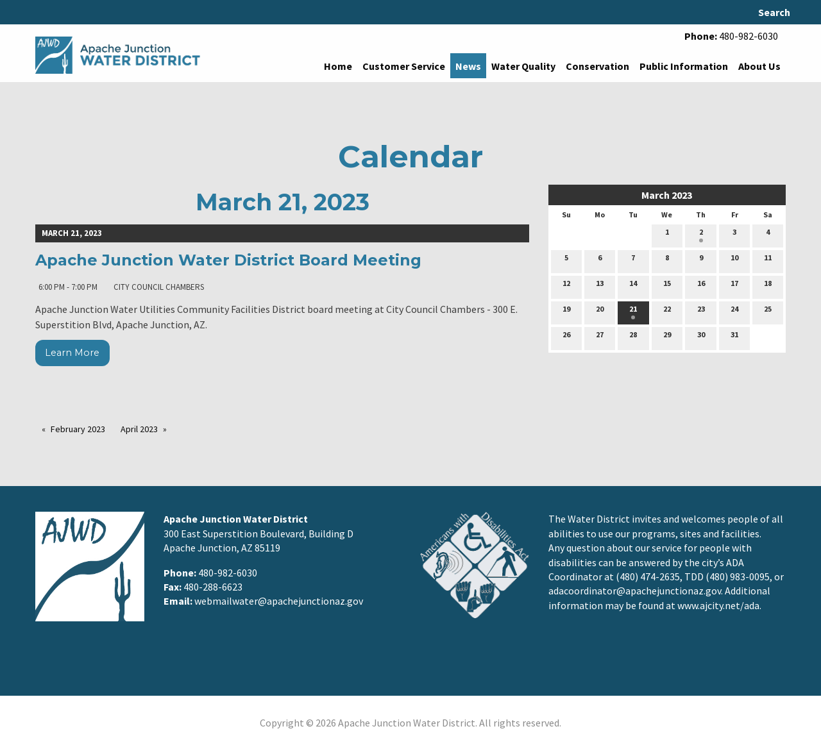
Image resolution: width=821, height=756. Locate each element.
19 (566, 311)
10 (734, 260)
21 (633, 311)
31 (734, 337)
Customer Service (403, 66)
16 (701, 286)
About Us (759, 66)
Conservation (597, 66)
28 (633, 337)
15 (667, 286)
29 (667, 337)
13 (600, 286)
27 (600, 337)
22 (667, 311)
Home (338, 66)
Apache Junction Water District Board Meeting (228, 260)
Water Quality (523, 66)
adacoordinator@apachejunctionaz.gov (634, 590)
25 (768, 311)
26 (566, 337)
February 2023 (78, 429)
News (468, 66)
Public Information (683, 66)
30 (701, 337)
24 (734, 311)
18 (768, 286)
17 (734, 286)
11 (768, 260)
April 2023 (139, 429)
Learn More (72, 352)
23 (701, 311)
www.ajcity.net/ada (718, 605)
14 (633, 286)
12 (566, 286)
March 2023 (666, 195)
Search (774, 12)
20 (600, 311)
